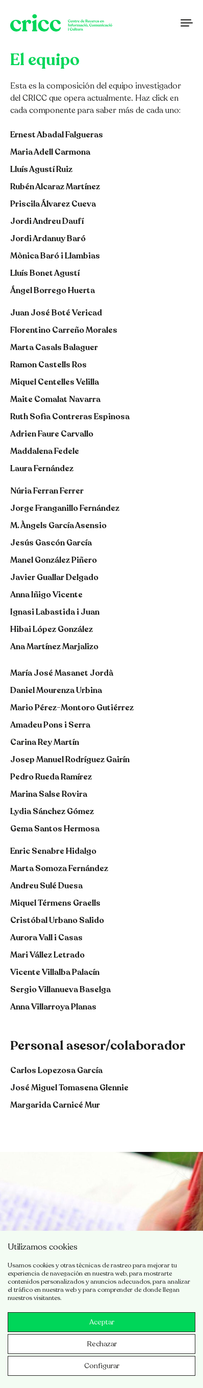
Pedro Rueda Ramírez (51, 777)
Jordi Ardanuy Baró (48, 238)
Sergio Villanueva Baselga (60, 989)
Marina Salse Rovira (48, 794)
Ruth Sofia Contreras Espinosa (70, 416)
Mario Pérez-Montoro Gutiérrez (72, 707)
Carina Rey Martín (44, 742)
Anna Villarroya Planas (53, 1007)
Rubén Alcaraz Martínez (55, 186)
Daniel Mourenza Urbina (56, 690)
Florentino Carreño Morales (63, 330)
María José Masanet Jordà (61, 673)
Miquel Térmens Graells (55, 903)
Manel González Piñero (53, 560)
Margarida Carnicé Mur (55, 1105)
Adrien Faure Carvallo (51, 434)
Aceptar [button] (101, 1322)
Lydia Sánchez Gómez (52, 811)
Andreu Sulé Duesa (46, 885)
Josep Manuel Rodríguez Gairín (70, 759)
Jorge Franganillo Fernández (64, 508)
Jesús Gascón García (51, 542)
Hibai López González (51, 629)
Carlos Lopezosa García (56, 1070)
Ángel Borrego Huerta (52, 290)
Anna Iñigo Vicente (46, 594)
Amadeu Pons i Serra (50, 725)
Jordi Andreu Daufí (47, 221)
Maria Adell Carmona (50, 152)
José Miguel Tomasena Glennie (69, 1087)
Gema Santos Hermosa (54, 828)
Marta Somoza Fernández (59, 868)
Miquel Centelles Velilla (54, 382)
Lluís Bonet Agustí (45, 273)
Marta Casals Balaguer (54, 347)
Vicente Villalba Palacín (54, 972)
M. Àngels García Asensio (58, 525)
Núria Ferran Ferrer (47, 491)
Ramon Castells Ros (48, 364)
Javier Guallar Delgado (54, 577)
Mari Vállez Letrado (47, 955)
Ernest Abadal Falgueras (56, 134)
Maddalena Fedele (44, 451)
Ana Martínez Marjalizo (54, 646)
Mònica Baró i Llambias (55, 256)
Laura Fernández (41, 468)
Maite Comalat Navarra (55, 399)
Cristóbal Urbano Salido (57, 920)
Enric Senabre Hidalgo (53, 851)
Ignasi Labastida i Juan (54, 612)
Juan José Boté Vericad (56, 313)
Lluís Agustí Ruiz (41, 169)
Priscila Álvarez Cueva (53, 204)
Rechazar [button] (102, 1344)
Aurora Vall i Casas (46, 937)
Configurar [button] (101, 1366)
